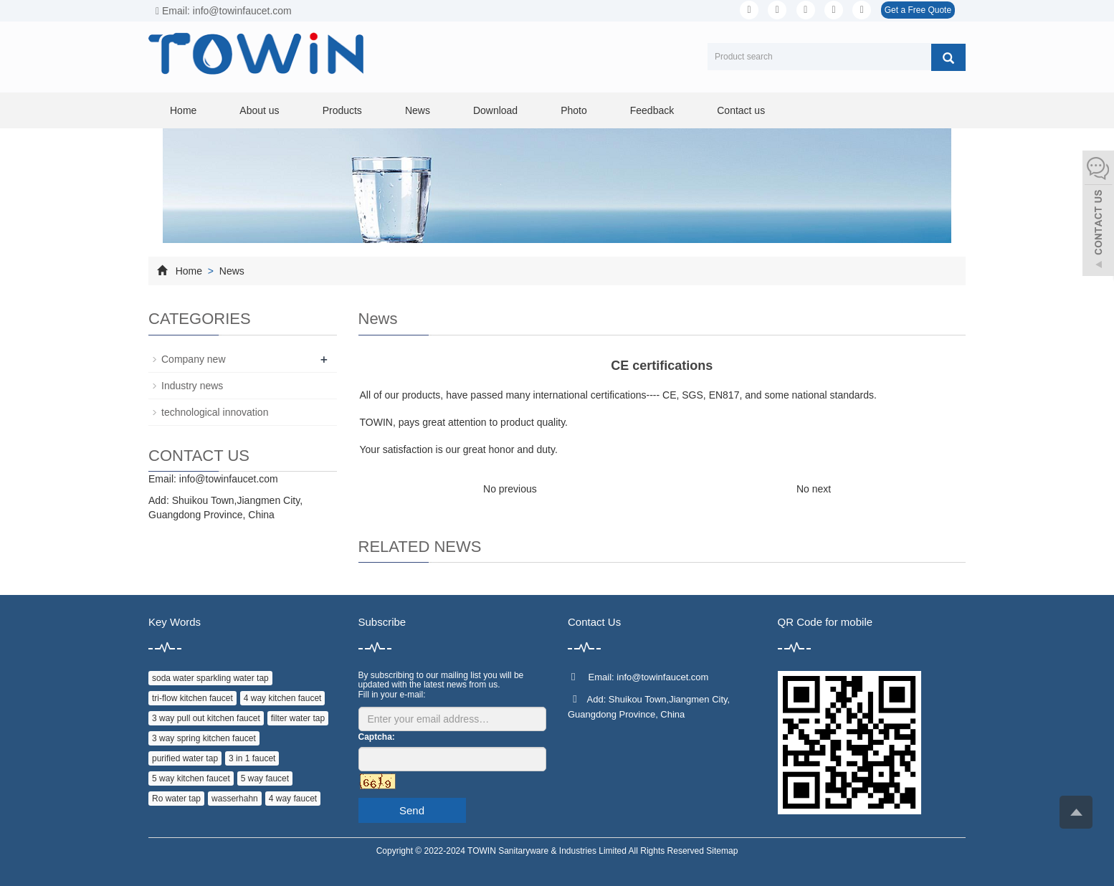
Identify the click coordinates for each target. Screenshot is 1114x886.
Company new (193, 359)
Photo (574, 110)
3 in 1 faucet (252, 758)
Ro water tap (176, 799)
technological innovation (214, 412)
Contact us (741, 110)
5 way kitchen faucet (191, 778)
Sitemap (722, 851)
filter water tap (298, 718)
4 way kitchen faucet (283, 698)
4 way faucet (293, 799)
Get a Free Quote (918, 10)
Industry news (192, 385)
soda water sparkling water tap (210, 678)
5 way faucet (265, 778)
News (417, 110)
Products (342, 110)
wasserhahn (234, 799)
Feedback (652, 110)
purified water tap (185, 758)
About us (259, 110)
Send (411, 810)
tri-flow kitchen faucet (192, 698)
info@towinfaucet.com (228, 479)
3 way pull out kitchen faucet (206, 718)
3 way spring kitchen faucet (204, 738)
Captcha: (376, 737)
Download (495, 110)
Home (183, 110)
